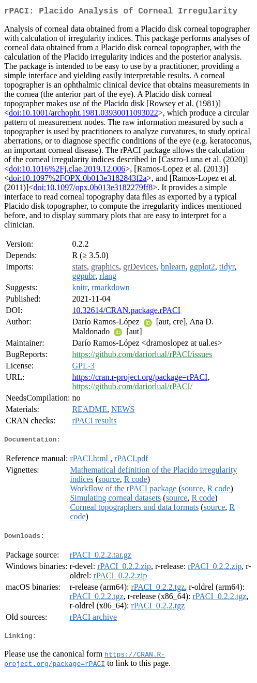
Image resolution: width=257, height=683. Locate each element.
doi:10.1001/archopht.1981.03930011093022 (83, 114)
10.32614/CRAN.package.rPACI (126, 312)
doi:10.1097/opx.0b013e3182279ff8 (93, 189)
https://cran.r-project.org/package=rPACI (139, 379)
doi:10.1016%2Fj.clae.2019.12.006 (67, 170)
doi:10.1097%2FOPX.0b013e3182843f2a (78, 180)
